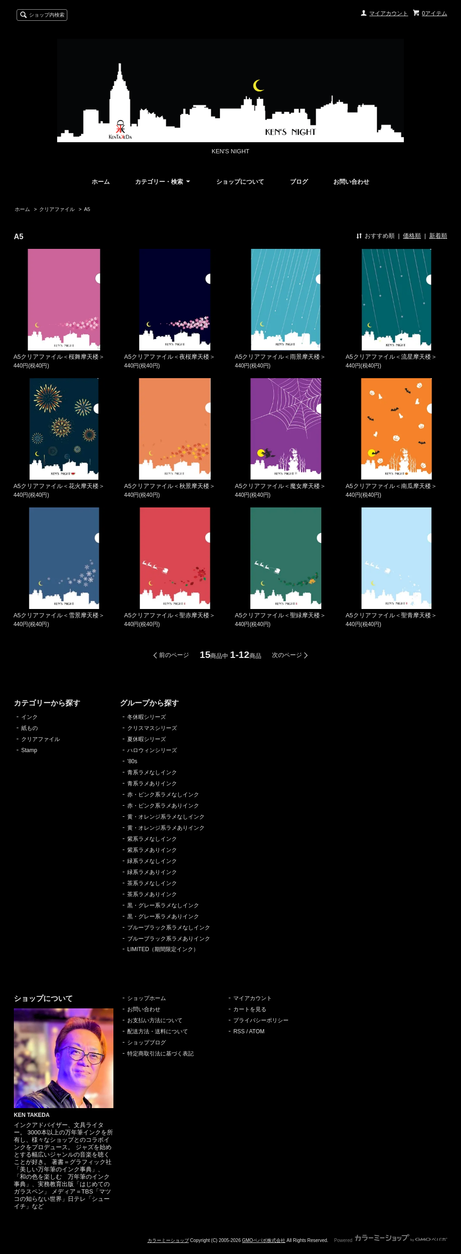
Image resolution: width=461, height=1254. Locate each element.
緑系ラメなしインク (152, 861)
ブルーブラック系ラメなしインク (168, 927)
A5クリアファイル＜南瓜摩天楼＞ (391, 485)
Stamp (29, 750)
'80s (132, 761)
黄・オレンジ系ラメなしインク (166, 817)
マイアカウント (388, 13)
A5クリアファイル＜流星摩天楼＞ (391, 356)
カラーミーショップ (168, 1240)
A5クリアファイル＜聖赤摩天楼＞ (169, 615)
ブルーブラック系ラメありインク (168, 938)
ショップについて (240, 181)
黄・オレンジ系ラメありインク (166, 828)
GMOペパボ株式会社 (263, 1240)
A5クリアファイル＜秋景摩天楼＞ (169, 485)
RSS (239, 1031)
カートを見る (249, 1009)
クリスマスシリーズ (152, 728)
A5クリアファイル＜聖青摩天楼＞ (391, 615)
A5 (87, 209)
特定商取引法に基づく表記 (160, 1053)
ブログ (299, 181)
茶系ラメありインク (152, 894)
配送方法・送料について (157, 1031)
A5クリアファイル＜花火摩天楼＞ (59, 485)
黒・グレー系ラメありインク (163, 916)
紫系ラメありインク (152, 850)
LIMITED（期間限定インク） (163, 949)
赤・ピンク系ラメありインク (163, 805)
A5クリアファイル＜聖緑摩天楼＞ (280, 615)
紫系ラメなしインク (152, 839)
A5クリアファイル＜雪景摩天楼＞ (59, 615)
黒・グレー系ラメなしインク (163, 905)
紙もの (29, 728)
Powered (390, 1240)
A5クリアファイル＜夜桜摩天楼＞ (169, 356)
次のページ (287, 654)
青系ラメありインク (152, 783)
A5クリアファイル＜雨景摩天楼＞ (280, 356)
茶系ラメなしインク (152, 883)
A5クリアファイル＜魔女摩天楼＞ (280, 485)
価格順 (412, 235)
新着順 (438, 235)
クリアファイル (57, 209)
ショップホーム (146, 998)
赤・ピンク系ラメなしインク (163, 794)
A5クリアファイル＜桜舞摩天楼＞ (59, 356)
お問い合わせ (351, 181)
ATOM (257, 1031)
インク (29, 717)
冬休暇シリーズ (146, 717)
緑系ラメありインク (152, 872)
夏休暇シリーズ (146, 739)
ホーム (101, 181)
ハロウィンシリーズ (152, 750)
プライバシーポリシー (261, 1020)
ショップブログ (146, 1042)
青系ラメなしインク (152, 772)
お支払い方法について (155, 1020)
